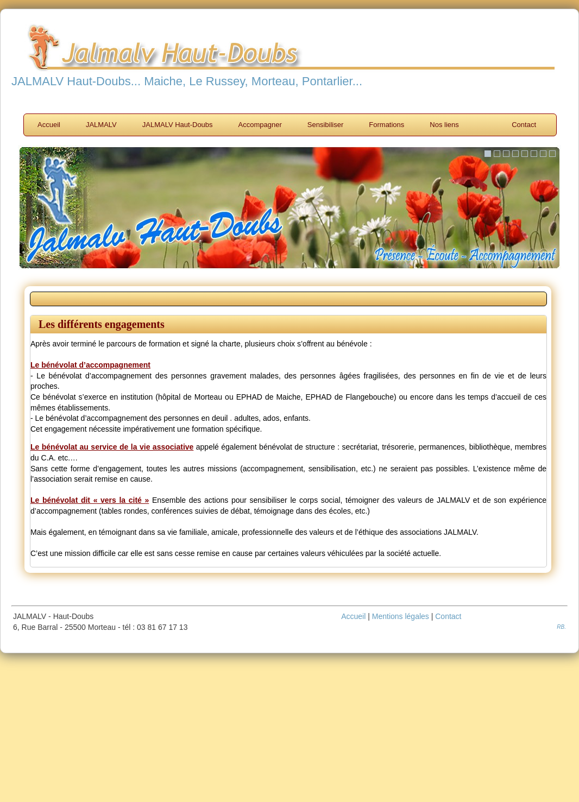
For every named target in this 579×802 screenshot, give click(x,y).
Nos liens (444, 125)
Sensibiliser (325, 125)
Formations (386, 125)
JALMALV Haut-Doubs (177, 125)
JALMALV (101, 125)
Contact (524, 125)
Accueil (48, 125)
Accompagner (260, 125)
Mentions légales (400, 616)
